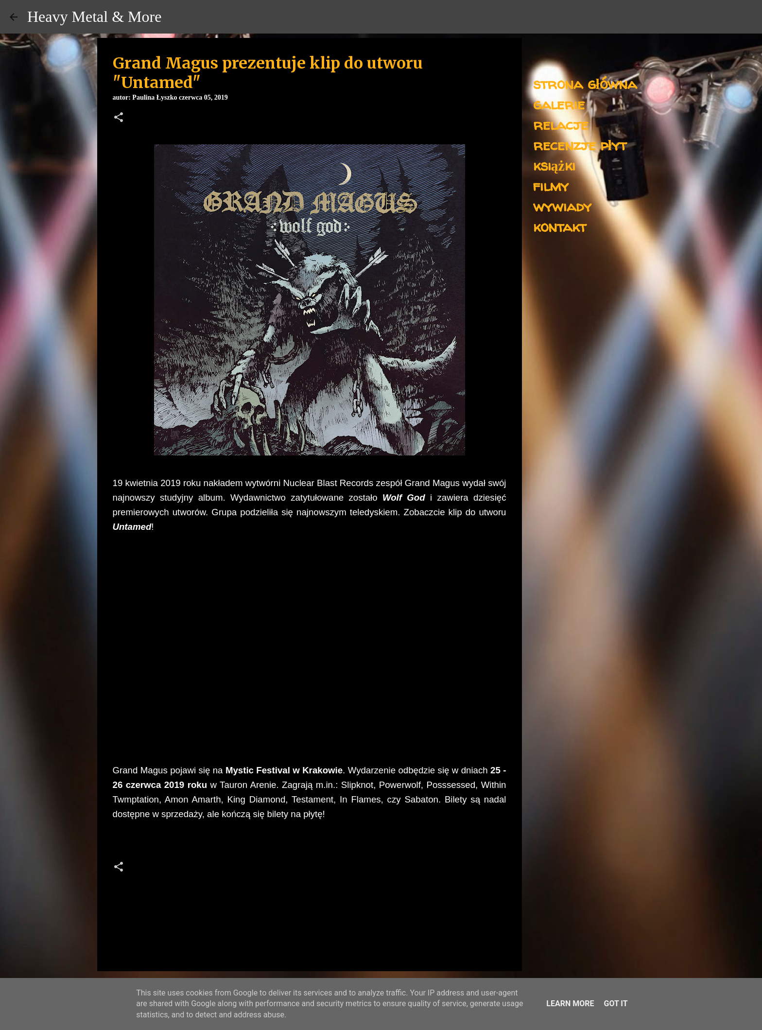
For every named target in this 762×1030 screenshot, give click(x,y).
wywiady (562, 206)
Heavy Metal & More (94, 16)
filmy (551, 185)
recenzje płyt (579, 145)
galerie (559, 104)
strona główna (585, 83)
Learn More (570, 1003)
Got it (615, 1003)
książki (554, 165)
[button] (118, 118)
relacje (560, 124)
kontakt (559, 226)
